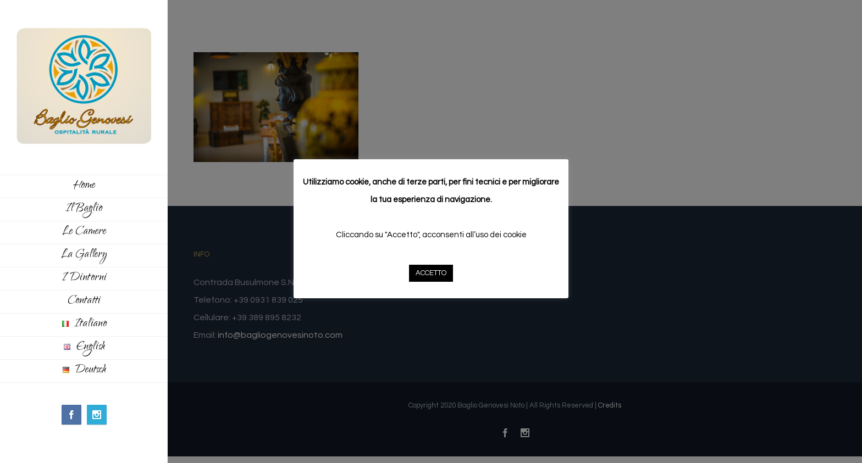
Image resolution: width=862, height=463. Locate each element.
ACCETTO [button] (431, 273)
